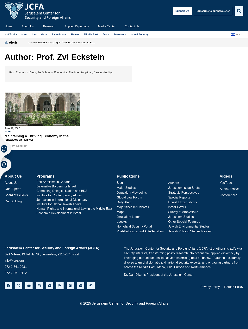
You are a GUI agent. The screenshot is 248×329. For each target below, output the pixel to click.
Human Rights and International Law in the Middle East (74, 208)
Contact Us (132, 26)
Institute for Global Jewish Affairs (58, 204)
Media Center (106, 26)
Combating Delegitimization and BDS (61, 190)
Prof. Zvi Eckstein (16, 145)
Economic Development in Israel (58, 213)
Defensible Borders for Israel (56, 186)
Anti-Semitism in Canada (53, 181)
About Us (28, 26)
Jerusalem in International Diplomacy (61, 199)
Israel (8, 131)
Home (8, 26)
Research (49, 26)
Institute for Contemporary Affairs (59, 195)
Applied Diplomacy (77, 26)
